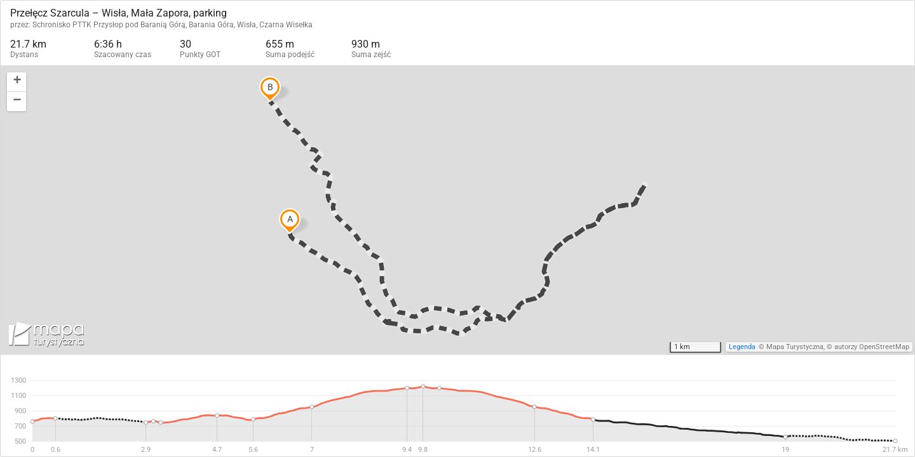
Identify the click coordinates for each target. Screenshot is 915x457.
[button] (16, 82)
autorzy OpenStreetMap (871, 347)
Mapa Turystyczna (795, 347)
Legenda (742, 347)
